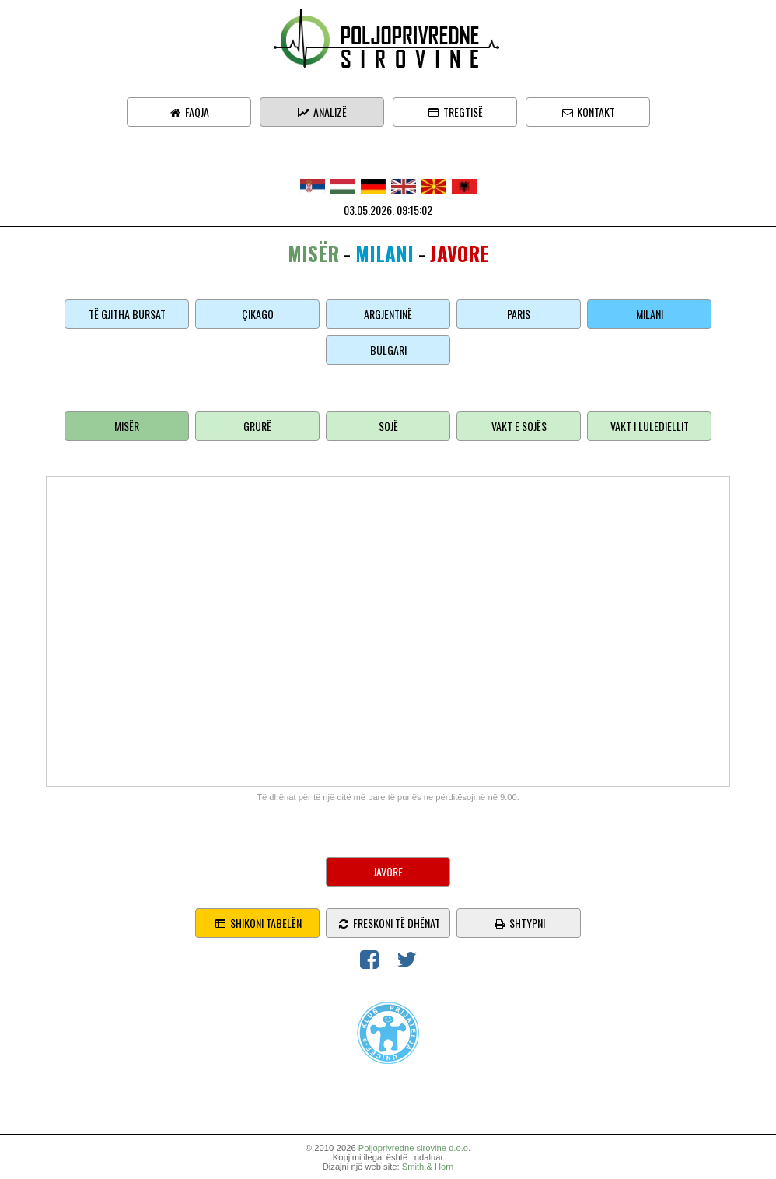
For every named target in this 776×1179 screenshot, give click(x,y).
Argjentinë (388, 314)
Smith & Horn (428, 1166)
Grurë (257, 426)
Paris (518, 314)
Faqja (189, 111)
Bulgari (388, 349)
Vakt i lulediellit (649, 426)
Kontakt (588, 111)
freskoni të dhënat (388, 923)
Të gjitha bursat (127, 314)
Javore (388, 871)
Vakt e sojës (519, 426)
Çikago (258, 314)
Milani (649, 314)
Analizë (322, 111)
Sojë (388, 426)
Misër (126, 426)
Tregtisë (455, 111)
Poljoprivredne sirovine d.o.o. (414, 1148)
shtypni (519, 923)
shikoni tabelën (258, 923)
